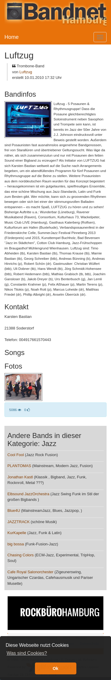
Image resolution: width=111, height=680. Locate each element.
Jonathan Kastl (20, 477)
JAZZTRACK (18, 522)
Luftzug (26, 72)
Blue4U (13, 510)
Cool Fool (15, 455)
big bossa (15, 544)
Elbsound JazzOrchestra (28, 494)
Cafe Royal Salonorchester (30, 572)
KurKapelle (16, 533)
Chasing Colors (20, 555)
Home (11, 37)
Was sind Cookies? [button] (27, 653)
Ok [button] (55, 668)
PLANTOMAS (19, 466)
